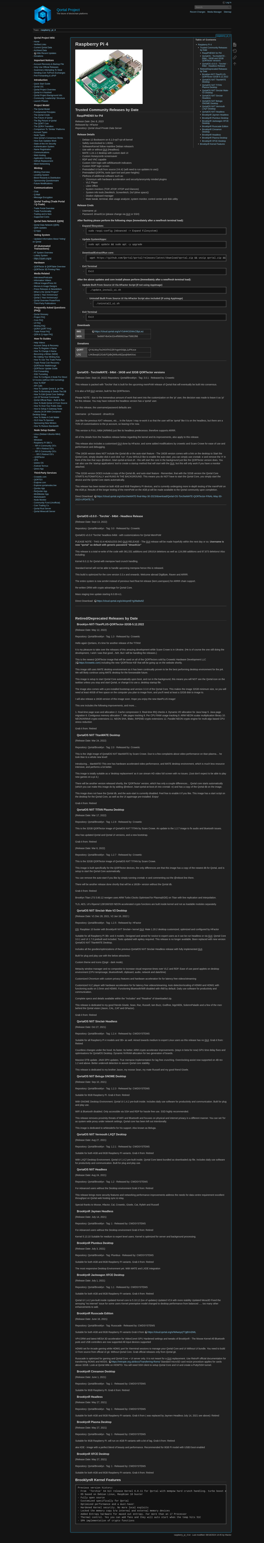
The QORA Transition (43, 126)
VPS (36, 460)
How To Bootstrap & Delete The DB (50, 391)
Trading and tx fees (42, 214)
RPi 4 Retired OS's (45, 448)
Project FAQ (39, 317)
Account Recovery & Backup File (49, 64)
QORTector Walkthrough (45, 366)
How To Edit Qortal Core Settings (49, 394)
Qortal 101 (38, 86)
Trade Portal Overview (44, 208)
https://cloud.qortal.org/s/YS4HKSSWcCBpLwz (119, 331)
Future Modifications (43, 183)
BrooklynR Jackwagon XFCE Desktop (215, 122)
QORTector (39, 457)
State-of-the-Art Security (45, 144)
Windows (38, 440)
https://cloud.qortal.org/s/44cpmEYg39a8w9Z (120, 601)
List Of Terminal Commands (46, 397)
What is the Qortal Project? (46, 292)
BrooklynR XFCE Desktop (214, 141)
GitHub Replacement (43, 161)
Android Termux (41, 466)
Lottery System (41, 255)
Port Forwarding (41, 371)
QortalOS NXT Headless (213, 112)
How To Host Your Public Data (47, 406)
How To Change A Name (45, 351)
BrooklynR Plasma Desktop (214, 138)
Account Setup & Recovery (46, 345)
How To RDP (40, 383)
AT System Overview (43, 253)
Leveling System (41, 175)
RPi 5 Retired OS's (45, 454)
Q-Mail (37, 194)
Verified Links (40, 44)
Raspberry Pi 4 (205, 44)
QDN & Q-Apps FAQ (43, 334)
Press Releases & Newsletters (48, 289)
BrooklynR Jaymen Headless (215, 115)
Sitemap (227, 12)
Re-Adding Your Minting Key (47, 357)
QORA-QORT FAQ (42, 329)
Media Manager (214, 12)
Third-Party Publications (45, 303)
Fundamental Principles (44, 112)
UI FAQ (37, 323)
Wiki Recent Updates (46, 53)
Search (229, 7)
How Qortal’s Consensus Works (48, 138)
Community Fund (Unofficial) (47, 503)
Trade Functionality (42, 211)
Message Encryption (43, 197)
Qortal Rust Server (42, 508)
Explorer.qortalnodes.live (45, 485)
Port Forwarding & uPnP (45, 76)
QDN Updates (40, 228)
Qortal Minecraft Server (44, 511)
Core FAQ (38, 320)
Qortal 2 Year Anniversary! (46, 298)
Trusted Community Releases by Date (213, 49)
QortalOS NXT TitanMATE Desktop (214, 81)
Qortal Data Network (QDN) (46, 225)
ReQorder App (40, 491)
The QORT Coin (41, 123)
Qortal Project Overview (45, 89)
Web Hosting (40, 155)
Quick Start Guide (42, 84)
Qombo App (39, 488)
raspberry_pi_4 (48, 30)
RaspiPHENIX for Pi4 (212, 53)
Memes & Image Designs (45, 286)
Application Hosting (43, 158)
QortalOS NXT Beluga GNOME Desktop (212, 102)
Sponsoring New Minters (45, 423)
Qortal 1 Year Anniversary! (46, 295)
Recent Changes (197, 12)
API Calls (38, 386)
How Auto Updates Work (45, 141)
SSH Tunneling (41, 374)
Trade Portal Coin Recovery (46, 363)
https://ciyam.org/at (42, 258)
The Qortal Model (42, 109)
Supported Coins (41, 217)
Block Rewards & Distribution (47, 178)
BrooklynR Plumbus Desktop (215, 118)
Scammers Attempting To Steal (48, 70)
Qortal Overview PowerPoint (47, 300)
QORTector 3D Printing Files (47, 269)
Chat (36, 191)
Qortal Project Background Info (48, 95)
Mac (36, 437)
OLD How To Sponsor (44, 420)
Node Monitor (40, 500)
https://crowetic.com (89, 662)
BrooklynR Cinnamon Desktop (212, 130)
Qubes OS (38, 463)
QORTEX (38, 480)
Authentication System (44, 146)
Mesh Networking (42, 164)
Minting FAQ (39, 326)
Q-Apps (37, 231)
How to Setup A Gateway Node (48, 409)
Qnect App (38, 469)
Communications (41, 152)
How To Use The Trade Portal (47, 360)
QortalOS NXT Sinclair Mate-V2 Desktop (215, 91)
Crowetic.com (40, 477)
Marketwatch (39, 497)
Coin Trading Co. (41, 505)
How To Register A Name (45, 348)
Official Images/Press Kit (45, 283)
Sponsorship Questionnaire (46, 180)
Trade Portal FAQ (42, 331)
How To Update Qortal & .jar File (48, 389)
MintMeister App (41, 494)
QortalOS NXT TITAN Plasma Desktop (212, 86)
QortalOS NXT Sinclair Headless (212, 97)
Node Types (39, 135)
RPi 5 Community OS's (45, 451)
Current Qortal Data (43, 47)
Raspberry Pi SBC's (43, 443)
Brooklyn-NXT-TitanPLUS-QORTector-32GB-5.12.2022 (215, 75)
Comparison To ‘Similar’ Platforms (49, 129)
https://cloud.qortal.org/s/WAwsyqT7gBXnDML (172, 1332)
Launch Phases (41, 101)
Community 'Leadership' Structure (49, 98)
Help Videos (39, 343)
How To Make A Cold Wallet (46, 417)
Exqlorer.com (40, 482)
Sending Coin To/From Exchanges (49, 73)
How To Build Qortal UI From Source (50, 403)
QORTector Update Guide (45, 368)
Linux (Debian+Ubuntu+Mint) (47, 434)
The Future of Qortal (43, 118)
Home (36, 41)
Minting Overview (42, 172)
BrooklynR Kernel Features (212, 144)
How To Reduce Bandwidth (46, 426)
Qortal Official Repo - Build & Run (49, 400)
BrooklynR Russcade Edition (215, 126)
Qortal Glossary (41, 314)
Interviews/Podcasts (43, 277)
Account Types (40, 132)
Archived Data (40, 50)
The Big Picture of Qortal (45, 121)
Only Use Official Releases (46, 67)
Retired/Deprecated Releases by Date (213, 70)
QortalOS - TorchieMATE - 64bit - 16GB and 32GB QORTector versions (214, 58)
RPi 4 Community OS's (45, 446)
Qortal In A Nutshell (43, 92)
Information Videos (42, 280)
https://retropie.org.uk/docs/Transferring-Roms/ (136, 1361)
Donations (38, 56)
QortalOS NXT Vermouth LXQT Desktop (213, 107)
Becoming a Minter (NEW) (46, 354)
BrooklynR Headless (211, 135)
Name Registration (42, 149)
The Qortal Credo (42, 115)
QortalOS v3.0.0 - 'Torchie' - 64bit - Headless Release (214, 65)
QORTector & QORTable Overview (49, 266)
